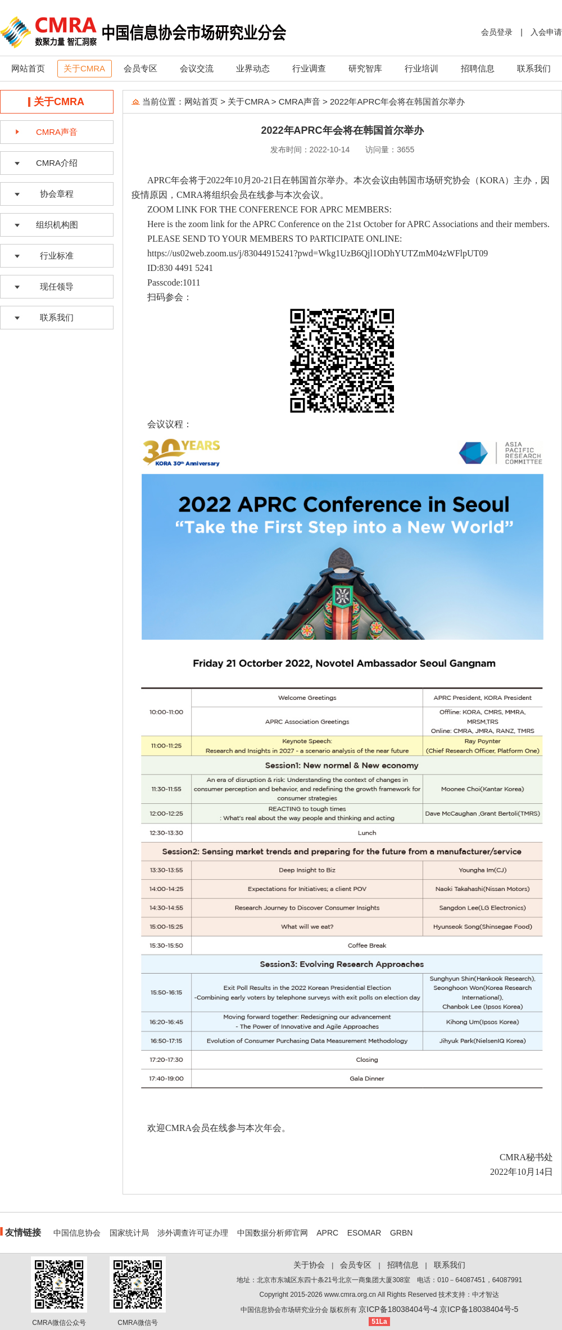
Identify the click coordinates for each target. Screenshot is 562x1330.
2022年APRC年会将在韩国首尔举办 (397, 101)
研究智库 (365, 68)
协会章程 (57, 193)
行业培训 (421, 68)
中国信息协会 (77, 1232)
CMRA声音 (57, 132)
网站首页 (28, 68)
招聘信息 (478, 68)
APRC (327, 1232)
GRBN (401, 1232)
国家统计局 (129, 1232)
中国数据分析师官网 (272, 1232)
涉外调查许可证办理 (192, 1232)
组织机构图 (57, 224)
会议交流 (197, 68)
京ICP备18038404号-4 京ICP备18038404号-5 (438, 1309)
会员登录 (497, 32)
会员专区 (140, 68)
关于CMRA (84, 68)
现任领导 (57, 286)
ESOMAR (364, 1232)
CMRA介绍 (57, 163)
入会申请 (546, 32)
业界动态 (253, 68)
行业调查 (309, 68)
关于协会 (309, 1264)
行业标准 (57, 255)
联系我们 (534, 68)
